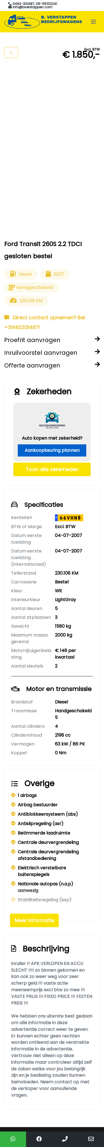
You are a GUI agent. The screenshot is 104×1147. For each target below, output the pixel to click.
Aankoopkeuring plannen (52, 450)
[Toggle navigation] (93, 22)
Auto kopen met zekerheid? (52, 438)
